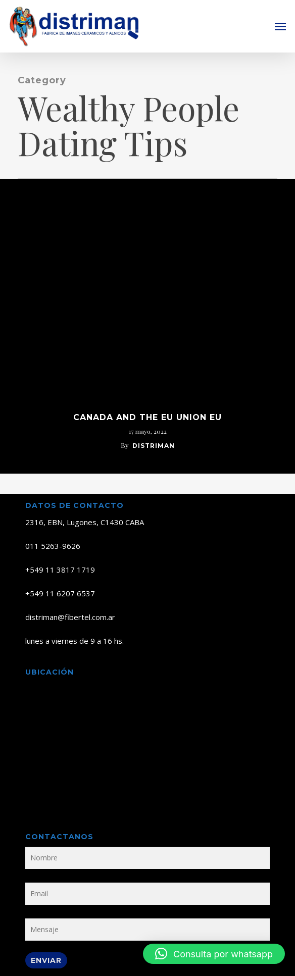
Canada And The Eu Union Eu (147, 417)
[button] (280, 26)
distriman (153, 445)
